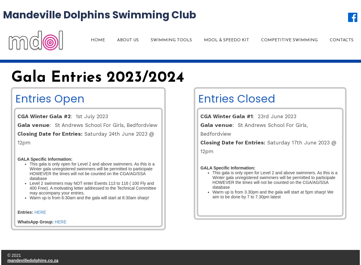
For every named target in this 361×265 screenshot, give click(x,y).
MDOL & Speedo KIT (226, 40)
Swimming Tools (171, 40)
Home (98, 40)
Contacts (341, 40)
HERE (40, 212)
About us (128, 40)
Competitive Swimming (289, 40)
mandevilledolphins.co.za (32, 260)
